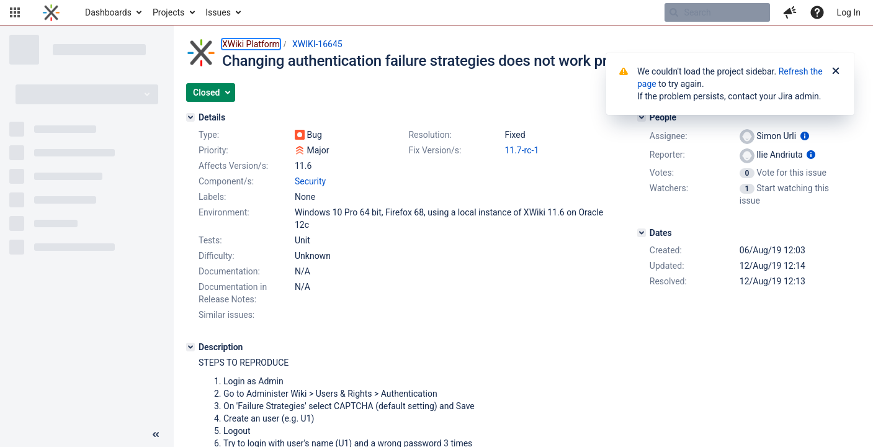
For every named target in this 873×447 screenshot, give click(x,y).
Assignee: (668, 136)
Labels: (212, 197)
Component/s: (226, 181)
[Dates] (641, 232)
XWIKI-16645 (317, 44)
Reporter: (667, 155)
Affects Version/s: (233, 166)
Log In (849, 12)
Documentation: (229, 271)
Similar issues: (226, 315)
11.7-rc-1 (521, 150)
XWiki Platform (251, 44)
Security (310, 181)
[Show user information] (805, 136)
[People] (641, 117)
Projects (168, 12)
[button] (15, 12)
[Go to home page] (51, 12)
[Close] (836, 71)
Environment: (224, 212)
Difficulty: (217, 256)
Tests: (210, 240)
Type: (209, 135)
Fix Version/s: (434, 150)
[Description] (190, 347)
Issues (218, 12)
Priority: (213, 150)
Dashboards (108, 12)
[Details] (190, 117)
